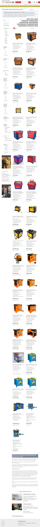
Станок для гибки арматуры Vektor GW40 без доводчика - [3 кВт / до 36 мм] (31, 142)
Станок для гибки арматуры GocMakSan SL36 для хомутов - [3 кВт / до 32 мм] (18, 316)
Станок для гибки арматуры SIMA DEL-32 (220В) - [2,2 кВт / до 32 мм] (18, 389)
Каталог (18, 2)
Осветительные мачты (10, 6)
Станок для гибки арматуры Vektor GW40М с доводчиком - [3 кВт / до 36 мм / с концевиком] (18, 192)
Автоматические (25, 20)
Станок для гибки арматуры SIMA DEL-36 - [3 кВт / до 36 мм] (31, 389)
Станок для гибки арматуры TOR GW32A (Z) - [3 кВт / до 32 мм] (31, 93)
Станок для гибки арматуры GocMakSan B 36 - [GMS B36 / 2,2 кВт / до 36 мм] (31, 266)
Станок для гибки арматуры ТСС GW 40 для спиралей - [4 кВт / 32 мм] (18, 217)
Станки (23, 6)
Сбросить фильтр (22, 19)
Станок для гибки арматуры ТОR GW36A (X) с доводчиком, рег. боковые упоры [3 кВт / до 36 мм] (18, 118)
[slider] (4, 25)
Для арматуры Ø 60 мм (21, 24)
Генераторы (4, 6)
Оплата (3, 525)
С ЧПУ (36, 25)
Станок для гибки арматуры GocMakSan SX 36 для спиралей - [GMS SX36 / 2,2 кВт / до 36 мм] (31, 316)
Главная (3, 4)
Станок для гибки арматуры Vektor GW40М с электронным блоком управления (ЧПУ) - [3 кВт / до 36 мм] (18, 167)
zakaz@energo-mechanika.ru (28, 4)
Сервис (9, 4)
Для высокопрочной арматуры (32, 24)
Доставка (3, 524)
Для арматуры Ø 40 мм (24, 22)
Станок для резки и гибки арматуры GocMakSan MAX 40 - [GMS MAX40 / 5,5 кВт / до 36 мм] (31, 340)
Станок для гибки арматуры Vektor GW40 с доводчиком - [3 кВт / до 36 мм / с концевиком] (31, 192)
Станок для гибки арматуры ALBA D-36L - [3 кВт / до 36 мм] (18, 365)
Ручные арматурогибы (22, 25)
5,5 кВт (36, 19)
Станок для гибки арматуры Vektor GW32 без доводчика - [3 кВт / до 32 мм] (31, 44)
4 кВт (32, 19)
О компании (12, 4)
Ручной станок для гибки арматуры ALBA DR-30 (30, 414)
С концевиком (30, 25)
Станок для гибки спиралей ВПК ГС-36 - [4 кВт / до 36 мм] (31, 241)
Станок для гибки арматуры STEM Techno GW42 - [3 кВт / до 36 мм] (31, 166)
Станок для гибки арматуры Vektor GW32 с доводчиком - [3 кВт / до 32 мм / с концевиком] (18, 68)
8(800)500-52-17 (35, 4)
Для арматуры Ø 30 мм (33, 20)
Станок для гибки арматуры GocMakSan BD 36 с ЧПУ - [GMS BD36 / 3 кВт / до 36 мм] (18, 340)
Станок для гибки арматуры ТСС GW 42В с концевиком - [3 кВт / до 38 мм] (31, 118)
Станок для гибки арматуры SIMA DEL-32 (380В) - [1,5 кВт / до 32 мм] (31, 365)
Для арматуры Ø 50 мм (33, 22)
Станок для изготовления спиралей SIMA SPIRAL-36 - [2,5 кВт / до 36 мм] (18, 414)
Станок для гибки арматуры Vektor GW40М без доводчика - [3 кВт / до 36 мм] (18, 142)
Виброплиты (30, 6)
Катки (26, 6)
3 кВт (28, 19)
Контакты (16, 4)
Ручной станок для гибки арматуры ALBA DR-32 (17, 440)
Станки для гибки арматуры (14, 7)
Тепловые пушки (17, 6)
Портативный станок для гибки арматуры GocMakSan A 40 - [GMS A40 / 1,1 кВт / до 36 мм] (18, 266)
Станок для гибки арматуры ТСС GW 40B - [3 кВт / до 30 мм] (18, 93)
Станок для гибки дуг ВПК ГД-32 (18, 240)
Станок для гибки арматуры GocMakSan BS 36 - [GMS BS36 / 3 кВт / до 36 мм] (18, 290)
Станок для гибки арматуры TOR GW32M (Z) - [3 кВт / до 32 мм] (18, 43)
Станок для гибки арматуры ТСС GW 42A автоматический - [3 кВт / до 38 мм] (31, 217)
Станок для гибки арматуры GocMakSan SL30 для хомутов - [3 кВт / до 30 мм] (31, 290)
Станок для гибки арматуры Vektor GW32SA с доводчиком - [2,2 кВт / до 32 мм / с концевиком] (31, 69)
